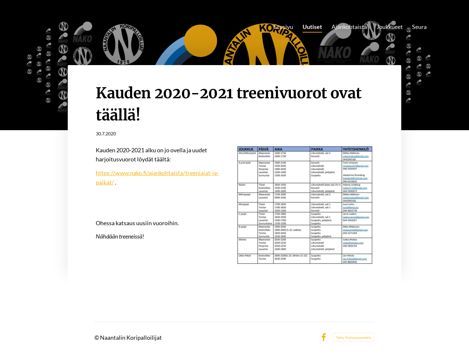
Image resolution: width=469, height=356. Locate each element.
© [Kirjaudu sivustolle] (97, 337)
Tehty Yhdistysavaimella (353, 337)
